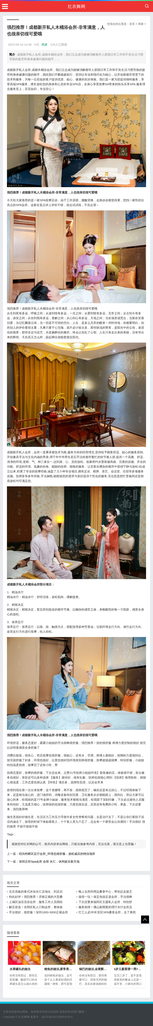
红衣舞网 (76, 6)
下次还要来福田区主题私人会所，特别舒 (105, 902)
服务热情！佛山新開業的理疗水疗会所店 (105, 907)
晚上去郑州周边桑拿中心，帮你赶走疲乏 (105, 891)
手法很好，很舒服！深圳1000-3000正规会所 (38, 912)
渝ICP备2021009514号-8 (57, 1016)
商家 (141, 23)
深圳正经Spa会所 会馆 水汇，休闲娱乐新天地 (49, 861)
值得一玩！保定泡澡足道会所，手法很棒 (105, 896)
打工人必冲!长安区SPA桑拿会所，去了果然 (107, 912)
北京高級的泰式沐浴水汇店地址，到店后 (36, 891)
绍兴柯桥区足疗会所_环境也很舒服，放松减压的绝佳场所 (57, 853)
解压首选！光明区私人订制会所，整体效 (36, 907)
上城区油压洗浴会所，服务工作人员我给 (36, 902)
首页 (132, 23)
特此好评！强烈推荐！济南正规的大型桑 (36, 896)
